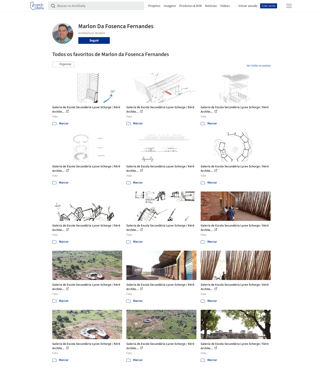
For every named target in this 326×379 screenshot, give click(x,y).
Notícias (211, 6)
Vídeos (225, 6)
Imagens (170, 6)
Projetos (154, 6)
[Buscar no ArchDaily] (99, 5)
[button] (63, 64)
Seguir (94, 40)
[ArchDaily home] (37, 6)
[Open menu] (289, 6)
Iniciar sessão (248, 6)
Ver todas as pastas (259, 65)
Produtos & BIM (190, 6)
